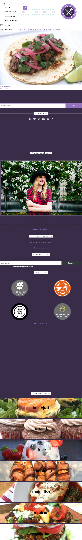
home (7, 7)
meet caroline (11, 16)
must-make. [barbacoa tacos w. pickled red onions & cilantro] (39, 29)
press (7, 25)
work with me (11, 21)
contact (8, 29)
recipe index (10, 12)
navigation (9, 4)
